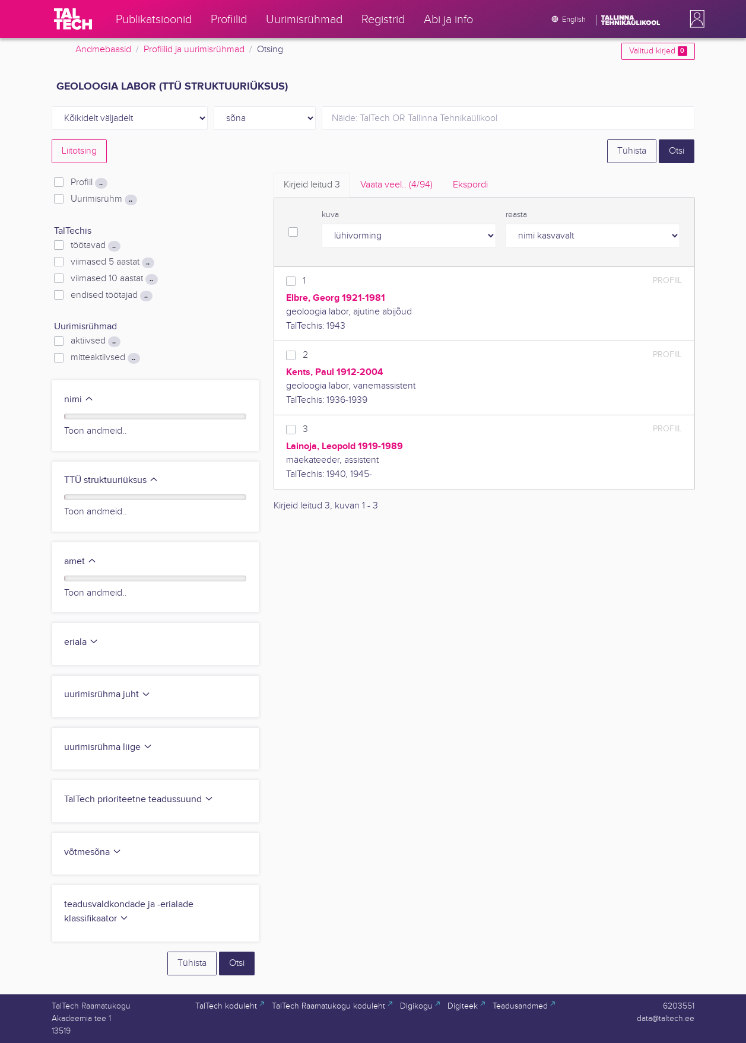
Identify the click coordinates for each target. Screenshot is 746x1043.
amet (80, 561)
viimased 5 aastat (112, 262)
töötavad (95, 246)
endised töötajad (111, 295)
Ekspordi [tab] (470, 184)
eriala (81, 642)
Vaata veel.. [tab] (396, 184)
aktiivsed (95, 341)
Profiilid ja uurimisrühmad (194, 49)
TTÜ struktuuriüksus (111, 480)
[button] (695, 19)
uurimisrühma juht (107, 694)
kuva (330, 215)
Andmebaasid (103, 49)
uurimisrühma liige (108, 747)
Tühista (631, 151)
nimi (79, 399)
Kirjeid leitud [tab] (312, 184)
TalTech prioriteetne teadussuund (139, 799)
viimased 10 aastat (114, 279)
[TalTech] (73, 19)
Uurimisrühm (103, 199)
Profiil (89, 183)
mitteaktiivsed (105, 358)
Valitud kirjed (658, 51)
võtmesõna (93, 852)
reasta (516, 215)
